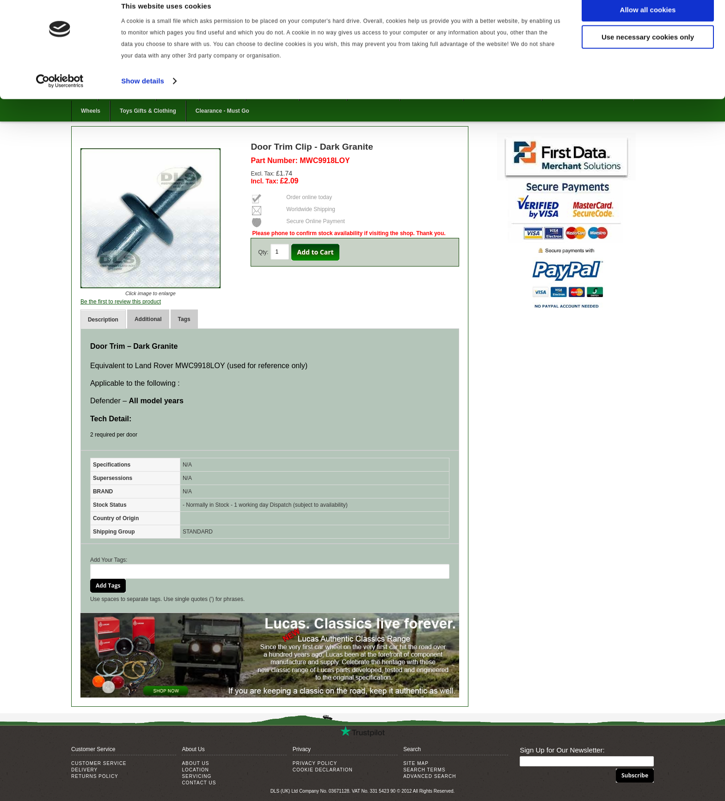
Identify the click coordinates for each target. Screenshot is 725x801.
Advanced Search (429, 776)
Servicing (196, 776)
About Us (195, 763)
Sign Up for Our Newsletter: (562, 750)
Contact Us (199, 782)
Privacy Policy (315, 763)
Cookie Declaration (323, 769)
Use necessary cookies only (648, 50)
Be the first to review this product (120, 301)
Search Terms (424, 769)
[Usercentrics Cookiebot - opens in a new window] (59, 94)
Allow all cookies (648, 23)
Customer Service (99, 763)
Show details (142, 94)
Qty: (263, 252)
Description (103, 319)
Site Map (416, 763)
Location (195, 769)
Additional (148, 319)
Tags (184, 319)
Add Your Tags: (109, 560)
